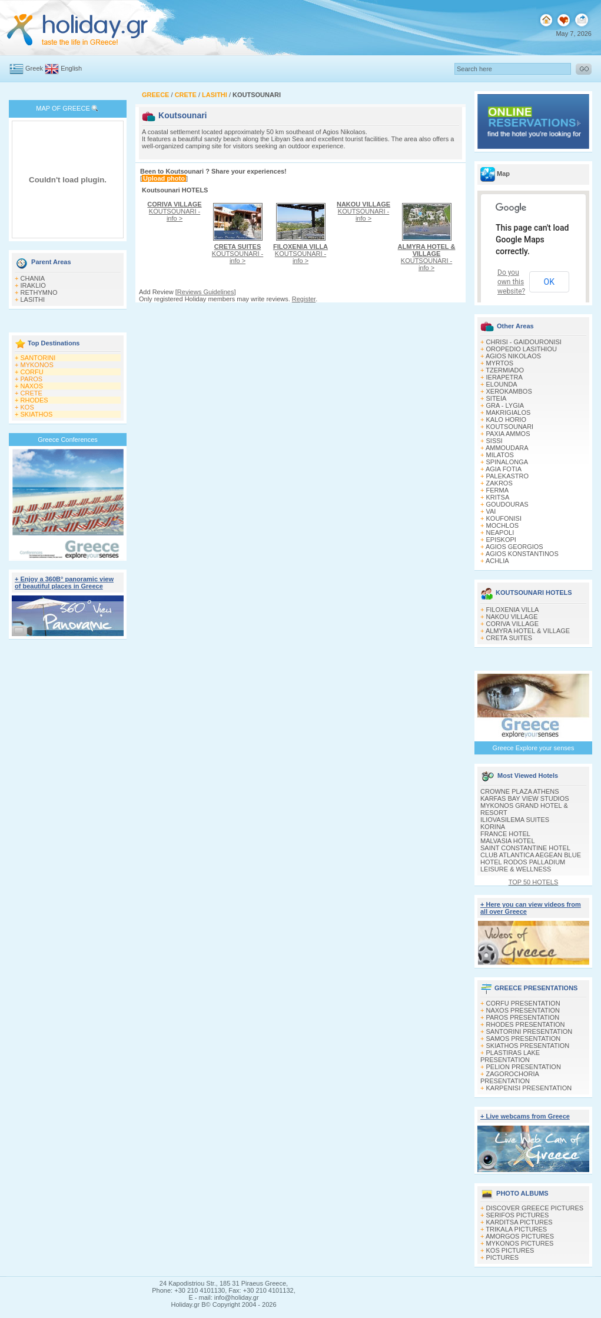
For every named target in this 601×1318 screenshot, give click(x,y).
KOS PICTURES (510, 1250)
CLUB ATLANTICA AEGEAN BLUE (530, 854)
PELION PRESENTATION (523, 1066)
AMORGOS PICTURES (520, 1236)
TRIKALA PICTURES (516, 1229)
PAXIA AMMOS (508, 433)
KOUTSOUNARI (510, 426)
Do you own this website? (511, 281)
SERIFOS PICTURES (517, 1215)
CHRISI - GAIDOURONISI (524, 341)
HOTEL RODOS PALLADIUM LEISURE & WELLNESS (522, 865)
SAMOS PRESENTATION (523, 1038)
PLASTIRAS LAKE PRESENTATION (510, 1056)
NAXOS (32, 386)
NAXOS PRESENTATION (523, 1010)
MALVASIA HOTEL (507, 840)
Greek (34, 68)
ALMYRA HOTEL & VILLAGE (528, 630)
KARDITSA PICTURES (519, 1222)
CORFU (32, 371)
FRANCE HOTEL (505, 833)
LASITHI (33, 299)
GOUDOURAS (507, 504)
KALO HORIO (506, 419)
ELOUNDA (501, 384)
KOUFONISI (504, 518)
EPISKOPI (501, 539)
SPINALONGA (507, 461)
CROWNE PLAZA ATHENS (519, 791)
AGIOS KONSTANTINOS (522, 553)
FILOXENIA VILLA (512, 609)
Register (304, 298)
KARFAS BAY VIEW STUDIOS (524, 798)
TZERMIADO (505, 370)
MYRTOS (500, 363)
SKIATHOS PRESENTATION (528, 1045)
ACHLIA (497, 560)
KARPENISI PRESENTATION (529, 1087)
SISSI (494, 440)
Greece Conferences (68, 439)
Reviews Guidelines (205, 291)
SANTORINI (38, 357)
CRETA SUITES (509, 637)
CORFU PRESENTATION (523, 1003)
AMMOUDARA (507, 447)
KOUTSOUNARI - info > (174, 211)
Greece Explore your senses (534, 747)
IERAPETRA (504, 377)
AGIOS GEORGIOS (514, 546)
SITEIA (496, 398)
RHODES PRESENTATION (525, 1024)
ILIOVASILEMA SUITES (514, 819)
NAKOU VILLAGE (512, 616)
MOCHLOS (502, 525)
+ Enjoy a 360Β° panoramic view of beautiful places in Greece (64, 582)
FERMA (497, 490)
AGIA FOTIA (504, 468)
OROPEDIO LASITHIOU (521, 348)
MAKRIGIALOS (508, 412)
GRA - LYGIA (505, 405)
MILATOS (500, 454)
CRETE (31, 393)
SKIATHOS (37, 414)
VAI (491, 511)
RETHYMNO (39, 292)
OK (549, 282)
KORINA (492, 826)
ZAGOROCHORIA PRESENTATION (509, 1077)
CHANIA (33, 278)
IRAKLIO (33, 285)
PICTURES (502, 1257)
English (71, 68)
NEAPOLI (500, 532)
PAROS (32, 378)
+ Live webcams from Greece (525, 1116)
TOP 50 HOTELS (534, 882)
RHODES (34, 400)
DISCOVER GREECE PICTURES (535, 1208)
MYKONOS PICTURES (520, 1243)
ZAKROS (499, 483)
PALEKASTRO (507, 476)
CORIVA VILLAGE (512, 623)
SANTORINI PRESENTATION (529, 1031)
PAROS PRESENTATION (523, 1017)
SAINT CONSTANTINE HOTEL (525, 847)
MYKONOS (37, 364)
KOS (27, 407)
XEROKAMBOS (509, 391)
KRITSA (498, 497)
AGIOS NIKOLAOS (513, 356)
